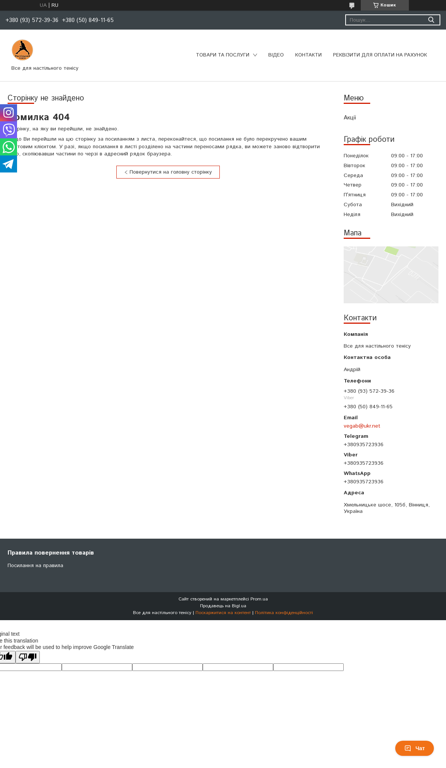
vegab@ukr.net (362, 426)
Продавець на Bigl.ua (223, 606)
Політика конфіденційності (284, 613)
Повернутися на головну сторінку (171, 172)
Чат (414, 748)
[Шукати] (431, 20)
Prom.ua (259, 599)
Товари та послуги (222, 55)
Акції (350, 118)
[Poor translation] (28, 657)
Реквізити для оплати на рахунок (380, 55)
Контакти (308, 55)
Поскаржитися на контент (223, 613)
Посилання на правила (35, 565)
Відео (276, 55)
